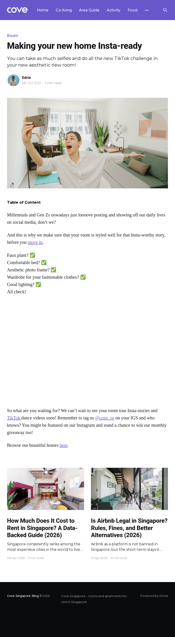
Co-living (64, 10)
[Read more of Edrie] (13, 80)
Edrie (26, 77)
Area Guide (89, 10)
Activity (113, 10)
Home (42, 10)
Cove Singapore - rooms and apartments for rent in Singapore (94, 599)
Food (132, 10)
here (63, 445)
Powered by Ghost (154, 596)
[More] (146, 10)
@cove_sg (104, 417)
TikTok (14, 417)
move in (35, 242)
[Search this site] (165, 10)
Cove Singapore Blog (23, 596)
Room (12, 36)
